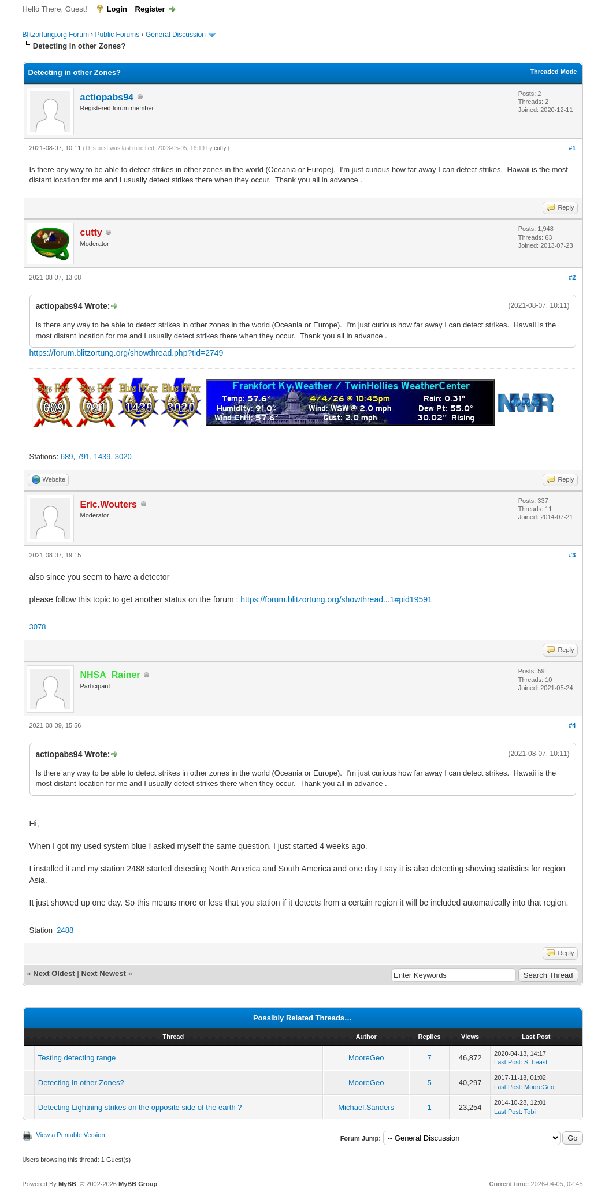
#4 (572, 725)
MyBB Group (137, 1183)
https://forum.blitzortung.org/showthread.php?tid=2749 (126, 352)
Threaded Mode (553, 71)
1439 (102, 456)
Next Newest (103, 973)
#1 (572, 147)
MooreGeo (366, 1057)
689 (67, 456)
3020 (123, 456)
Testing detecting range (77, 1057)
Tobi (530, 1111)
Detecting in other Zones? (81, 1082)
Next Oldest (54, 973)
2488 (65, 930)
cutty (219, 148)
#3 (572, 555)
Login (117, 9)
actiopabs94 (106, 97)
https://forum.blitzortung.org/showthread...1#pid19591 (336, 599)
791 (83, 456)
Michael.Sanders (366, 1107)
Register (150, 9)
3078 (37, 627)
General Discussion (176, 35)
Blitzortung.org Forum (56, 35)
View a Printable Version (70, 1134)
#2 (572, 277)
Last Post (507, 1062)
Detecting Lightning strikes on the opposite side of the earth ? (140, 1107)
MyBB (67, 1183)
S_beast (535, 1062)
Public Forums (117, 35)
